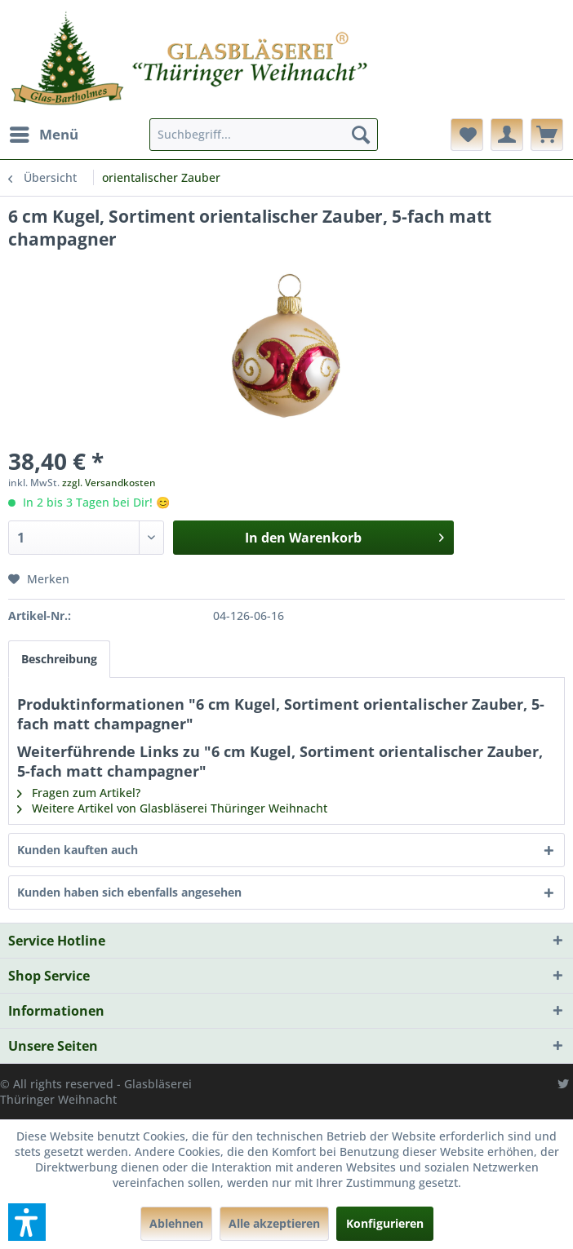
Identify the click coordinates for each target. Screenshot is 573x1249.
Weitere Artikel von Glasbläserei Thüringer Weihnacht (172, 808)
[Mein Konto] (507, 134)
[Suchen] (361, 134)
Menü (44, 133)
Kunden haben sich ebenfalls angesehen (129, 892)
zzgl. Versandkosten (109, 482)
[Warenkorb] (547, 134)
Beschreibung (59, 659)
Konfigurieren (385, 1223)
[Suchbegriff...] (264, 134)
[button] (27, 1222)
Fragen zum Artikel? (78, 792)
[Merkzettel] (467, 134)
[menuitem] (43, 134)
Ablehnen (176, 1223)
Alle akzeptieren (274, 1223)
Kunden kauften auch (77, 849)
